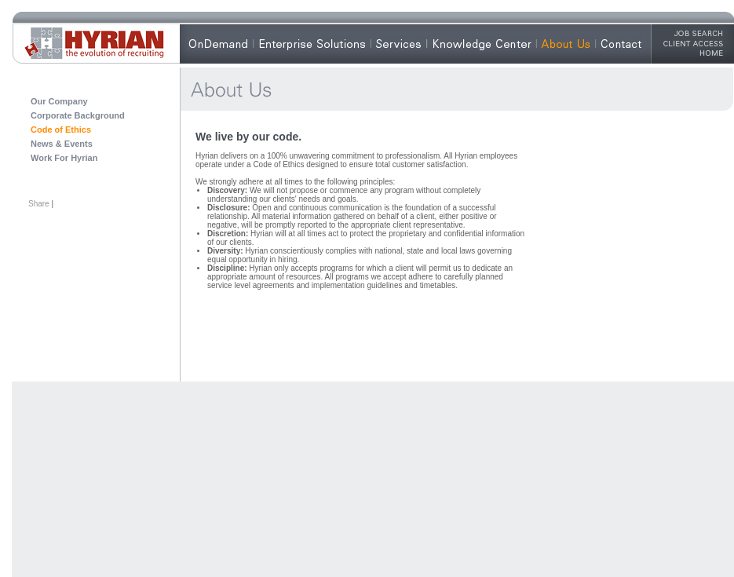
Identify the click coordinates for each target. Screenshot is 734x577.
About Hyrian (577, 43)
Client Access (693, 43)
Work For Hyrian (64, 158)
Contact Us (628, 43)
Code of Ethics (61, 129)
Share (38, 203)
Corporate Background (78, 115)
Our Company (59, 101)
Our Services (410, 43)
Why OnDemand (230, 43)
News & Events (62, 143)
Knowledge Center (481, 43)
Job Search (693, 33)
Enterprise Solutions (312, 43)
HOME (693, 52)
